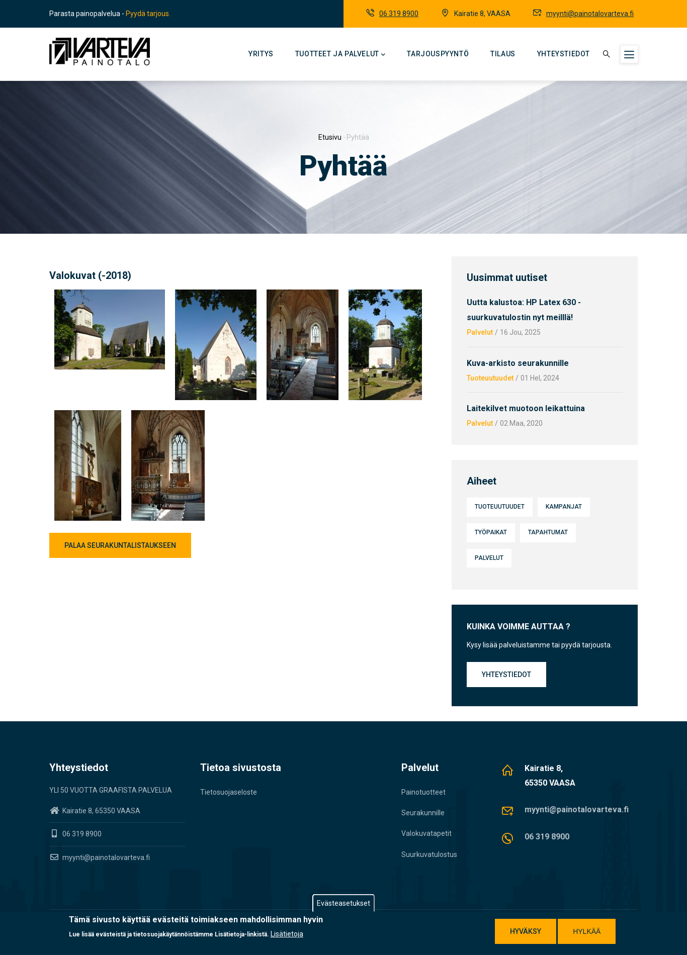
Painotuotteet (423, 792)
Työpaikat (491, 532)
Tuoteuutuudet (490, 378)
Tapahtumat (548, 532)
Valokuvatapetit (426, 833)
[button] (109, 296)
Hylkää (586, 931)
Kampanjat (564, 506)
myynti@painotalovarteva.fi (590, 14)
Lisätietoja (287, 934)
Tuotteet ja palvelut (340, 55)
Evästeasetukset (343, 903)
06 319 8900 (398, 14)
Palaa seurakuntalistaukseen (120, 545)
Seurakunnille (423, 813)
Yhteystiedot (563, 54)
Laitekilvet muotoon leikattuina (526, 408)
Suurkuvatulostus (429, 854)
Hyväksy (525, 931)
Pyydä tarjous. (148, 14)
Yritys (261, 54)
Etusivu (329, 137)
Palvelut (480, 332)
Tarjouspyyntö (438, 54)
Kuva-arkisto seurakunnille (518, 363)
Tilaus (503, 54)
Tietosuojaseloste (228, 792)
